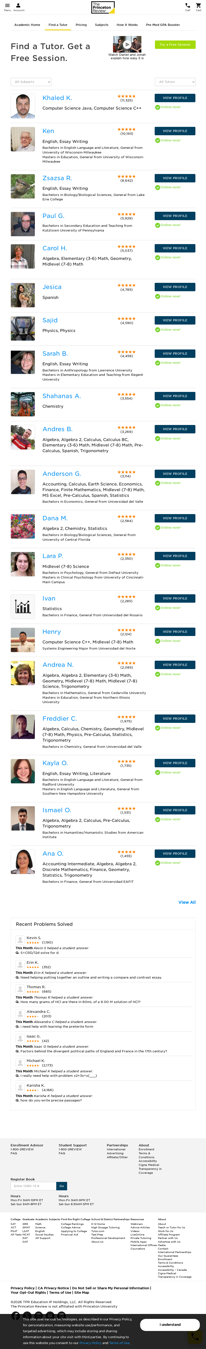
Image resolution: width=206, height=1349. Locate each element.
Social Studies (44, 1234)
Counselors (138, 1248)
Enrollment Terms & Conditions (146, 1153)
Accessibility (148, 1161)
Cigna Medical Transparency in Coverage (150, 1168)
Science (40, 1227)
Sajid (50, 320)
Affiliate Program (169, 1234)
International (116, 1149)
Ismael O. (56, 810)
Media (162, 1245)
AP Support (42, 1237)
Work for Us (165, 1231)
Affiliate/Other (117, 1157)
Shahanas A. (61, 396)
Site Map (81, 1292)
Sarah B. (55, 353)
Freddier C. (59, 718)
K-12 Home (98, 1223)
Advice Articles (140, 1227)
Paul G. (53, 215)
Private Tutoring (141, 1237)
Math (38, 1223)
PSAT (14, 1231)
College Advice (70, 1227)
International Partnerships (174, 1252)
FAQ (14, 1153)
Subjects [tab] (101, 25)
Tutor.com (97, 1231)
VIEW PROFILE (175, 98)
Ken (48, 131)
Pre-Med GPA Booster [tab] (163, 25)
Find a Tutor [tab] (58, 25)
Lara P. (52, 555)
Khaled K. (57, 97)
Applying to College (74, 1231)
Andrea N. (58, 664)
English (40, 1231)
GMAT (26, 1227)
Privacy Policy (90, 1343)
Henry (51, 631)
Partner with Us (168, 1237)
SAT (13, 1223)
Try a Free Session (175, 44)
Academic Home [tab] (27, 25)
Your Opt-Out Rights (28, 1292)
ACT (13, 1227)
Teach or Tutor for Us (171, 1227)
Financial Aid (69, 1234)
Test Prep (97, 1234)
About (162, 1223)
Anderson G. (61, 473)
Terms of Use (119, 1343)
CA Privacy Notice (53, 1288)
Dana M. (55, 518)
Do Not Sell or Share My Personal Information (110, 1288)
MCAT (26, 1234)
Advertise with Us (169, 1241)
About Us (97, 1241)
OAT (25, 1241)
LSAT (25, 1231)
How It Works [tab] (127, 25)
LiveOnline (137, 1234)
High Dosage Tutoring (105, 1227)
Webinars (137, 1223)
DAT (25, 1237)
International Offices (144, 1245)
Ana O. (52, 853)
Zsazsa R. (57, 178)
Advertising (115, 1153)
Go (61, 1186)
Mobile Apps (139, 1241)
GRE (25, 1223)
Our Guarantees (168, 1255)
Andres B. (57, 429)
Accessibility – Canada (172, 1269)
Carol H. (54, 248)
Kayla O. (55, 763)
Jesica (52, 286)
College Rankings (72, 1223)
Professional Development (108, 1237)
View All (187, 902)
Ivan (49, 598)
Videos (135, 1231)
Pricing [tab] (81, 25)
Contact (163, 1248)
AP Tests (16, 1234)
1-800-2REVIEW (22, 1149)
